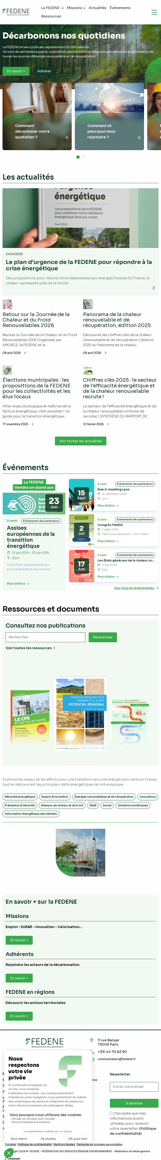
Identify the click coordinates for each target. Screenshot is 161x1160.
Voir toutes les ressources (30, 648)
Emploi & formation (55, 796)
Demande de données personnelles (99, 1144)
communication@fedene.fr (117, 1059)
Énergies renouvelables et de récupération (104, 796)
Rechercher (103, 637)
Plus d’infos (18, 583)
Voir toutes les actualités (80, 441)
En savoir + (16, 71)
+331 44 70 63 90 (112, 1052)
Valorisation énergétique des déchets (31, 813)
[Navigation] (154, 12)
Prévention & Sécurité (20, 805)
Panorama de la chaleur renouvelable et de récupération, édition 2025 (117, 320)
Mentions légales (64, 1144)
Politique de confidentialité (35, 1144)
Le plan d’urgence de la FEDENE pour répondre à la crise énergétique (79, 265)
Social (107, 805)
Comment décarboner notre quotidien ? (32, 131)
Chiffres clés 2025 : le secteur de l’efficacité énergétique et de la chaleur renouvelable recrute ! (120, 388)
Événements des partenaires (41, 520)
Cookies (10, 1144)
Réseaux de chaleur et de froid (62, 805)
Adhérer (44, 71)
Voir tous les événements (136, 588)
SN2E (93, 805)
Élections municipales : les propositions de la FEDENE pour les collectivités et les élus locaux (36, 388)
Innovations (148, 796)
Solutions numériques (133, 805)
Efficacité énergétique (20, 796)
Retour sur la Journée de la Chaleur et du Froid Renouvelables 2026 (36, 320)
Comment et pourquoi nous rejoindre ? (101, 131)
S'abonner (134, 1103)
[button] (78, 157)
